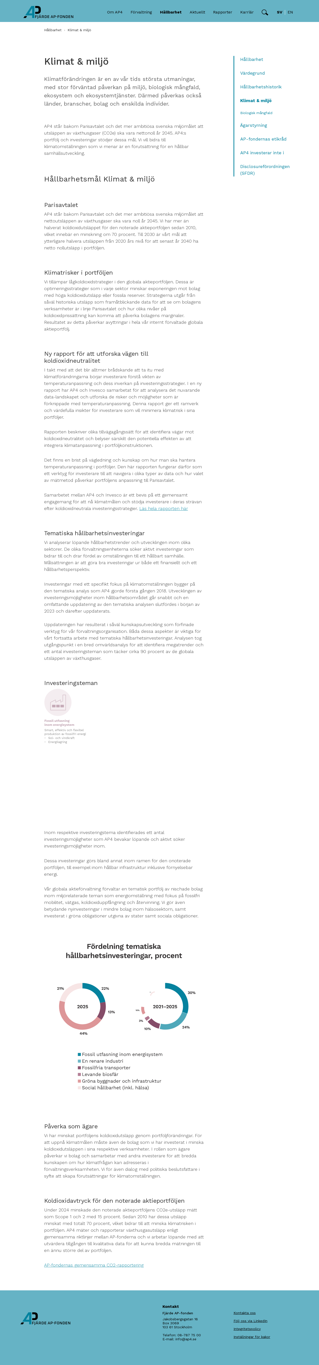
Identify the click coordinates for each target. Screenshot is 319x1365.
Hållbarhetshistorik (261, 86)
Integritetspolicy (247, 1329)
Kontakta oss (245, 1313)
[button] (265, 12)
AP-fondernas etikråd (263, 139)
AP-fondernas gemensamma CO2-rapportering (94, 1265)
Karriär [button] (247, 12)
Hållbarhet (53, 30)
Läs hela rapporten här (163, 508)
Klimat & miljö (256, 100)
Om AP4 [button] (115, 12)
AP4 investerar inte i (262, 152)
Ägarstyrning (253, 125)
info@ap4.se (185, 1339)
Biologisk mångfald (256, 113)
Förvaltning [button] (141, 12)
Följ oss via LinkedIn (250, 1321)
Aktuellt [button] (197, 12)
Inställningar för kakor (252, 1337)
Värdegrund (252, 73)
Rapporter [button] (222, 12)
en (290, 12)
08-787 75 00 (189, 1335)
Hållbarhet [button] (171, 12)
